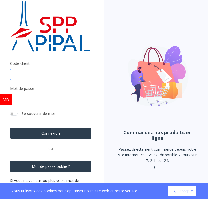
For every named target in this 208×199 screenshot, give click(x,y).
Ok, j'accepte (182, 190)
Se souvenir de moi (38, 113)
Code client (20, 63)
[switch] (14, 114)
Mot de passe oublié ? (51, 166)
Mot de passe (22, 88)
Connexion (50, 133)
